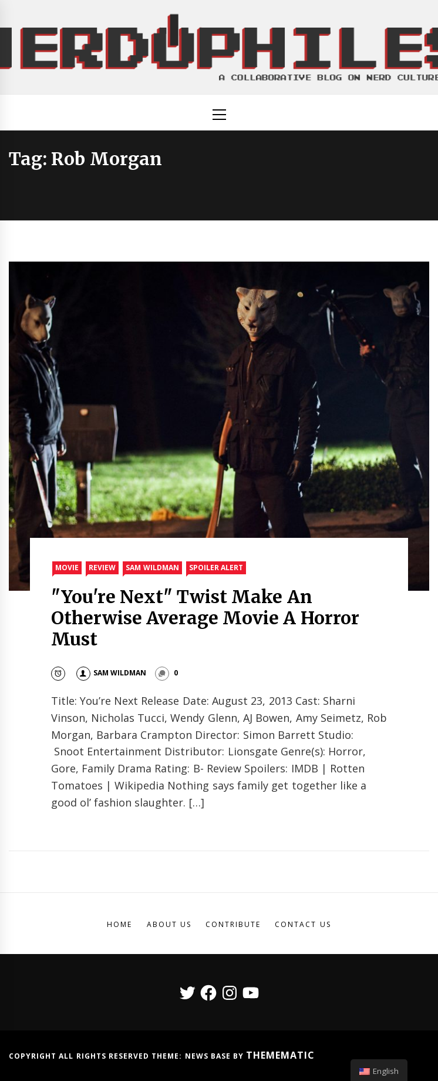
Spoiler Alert (216, 568)
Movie (67, 568)
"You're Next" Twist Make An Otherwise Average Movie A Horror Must (205, 617)
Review (102, 568)
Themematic (280, 1055)
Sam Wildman (152, 568)
